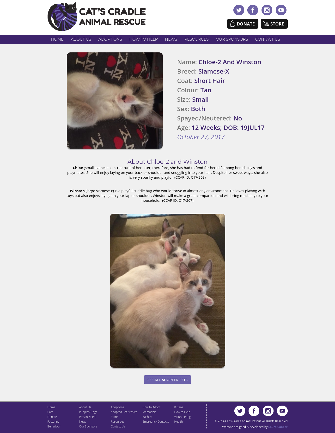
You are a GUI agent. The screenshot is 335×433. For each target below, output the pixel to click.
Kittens (178, 407)
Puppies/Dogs (88, 412)
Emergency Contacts (156, 422)
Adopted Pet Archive (124, 412)
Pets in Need (87, 417)
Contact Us (267, 39)
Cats (50, 412)
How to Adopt (151, 407)
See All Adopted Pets (167, 379)
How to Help (143, 39)
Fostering (54, 422)
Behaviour (54, 426)
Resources (196, 39)
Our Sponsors (232, 39)
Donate (246, 24)
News (171, 39)
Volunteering (182, 417)
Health (178, 422)
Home (57, 39)
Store (277, 24)
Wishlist (147, 417)
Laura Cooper (277, 427)
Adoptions (110, 39)
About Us (81, 39)
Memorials (149, 412)
